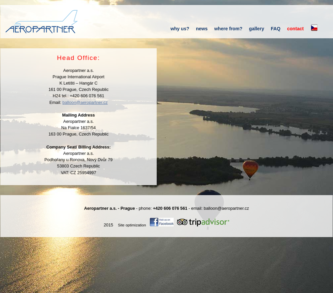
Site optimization (132, 225)
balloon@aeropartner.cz (85, 102)
